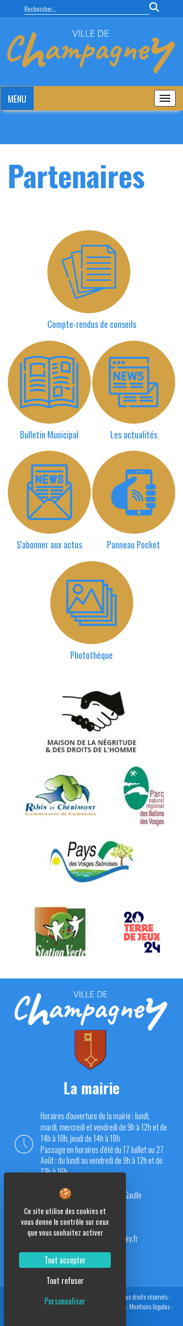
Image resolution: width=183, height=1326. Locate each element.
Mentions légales (149, 1306)
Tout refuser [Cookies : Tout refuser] (65, 1280)
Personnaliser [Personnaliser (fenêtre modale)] (64, 1301)
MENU (17, 98)
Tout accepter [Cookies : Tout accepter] (65, 1260)
